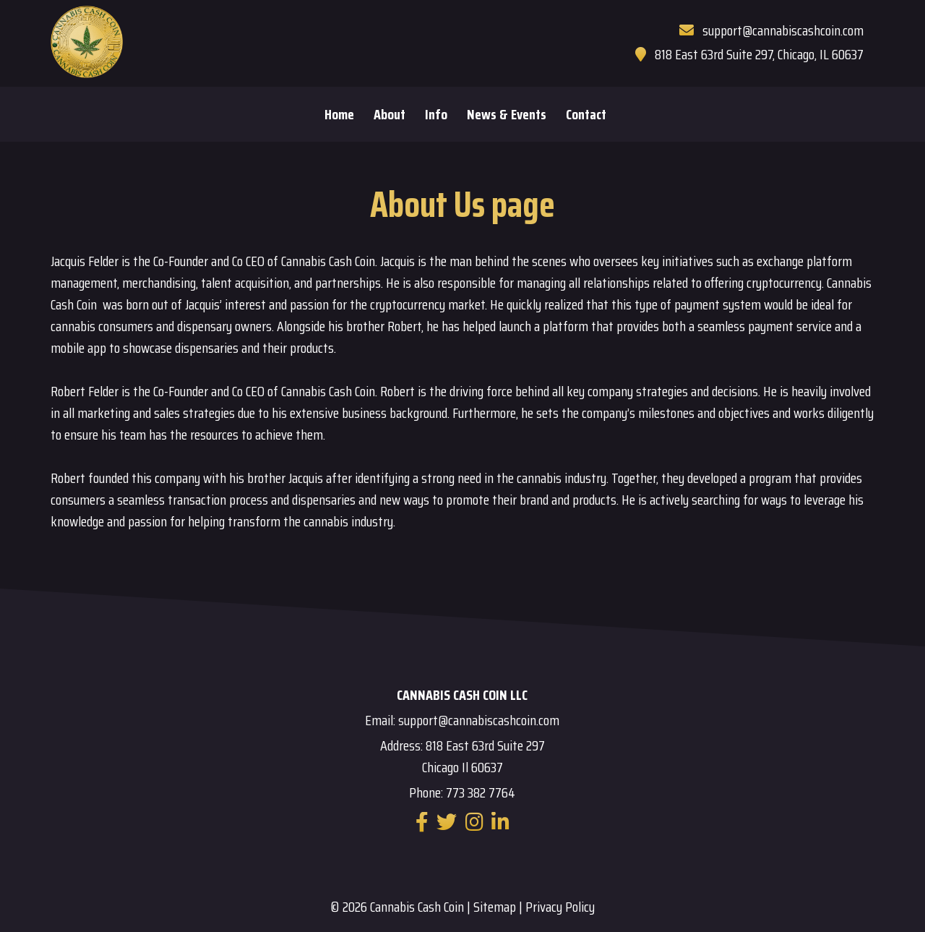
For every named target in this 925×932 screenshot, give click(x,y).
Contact (586, 114)
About (389, 114)
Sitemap (494, 906)
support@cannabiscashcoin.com (783, 30)
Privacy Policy (560, 906)
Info (436, 114)
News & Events (506, 114)
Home (339, 114)
